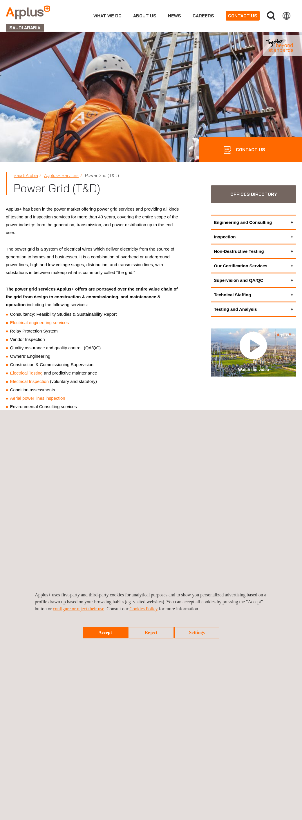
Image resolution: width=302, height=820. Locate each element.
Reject (151, 632)
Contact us (242, 16)
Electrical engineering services (39, 322)
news (174, 16)
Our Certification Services (240, 265)
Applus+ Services (61, 175)
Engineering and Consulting (243, 222)
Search (271, 16)
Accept (105, 632)
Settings (197, 632)
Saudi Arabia (26, 175)
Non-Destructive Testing (239, 251)
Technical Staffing (232, 294)
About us (144, 16)
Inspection (225, 236)
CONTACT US (250, 149)
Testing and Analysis (235, 309)
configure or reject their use (78, 608)
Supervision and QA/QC (238, 280)
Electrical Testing (26, 372)
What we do (107, 16)
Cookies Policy (143, 608)
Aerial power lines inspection (37, 398)
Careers (203, 16)
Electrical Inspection (29, 381)
